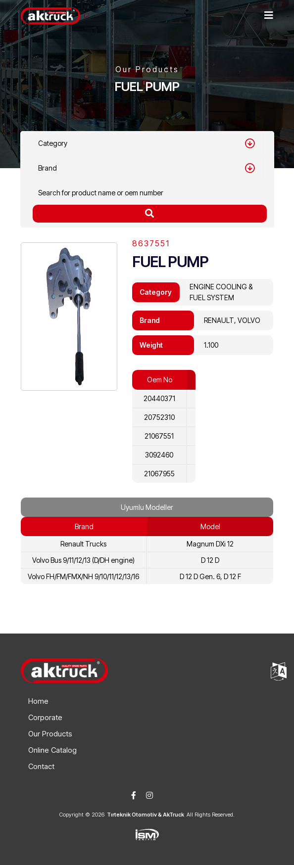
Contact (41, 766)
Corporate (45, 717)
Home (38, 701)
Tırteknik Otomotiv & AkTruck (145, 814)
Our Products (50, 733)
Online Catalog (52, 750)
